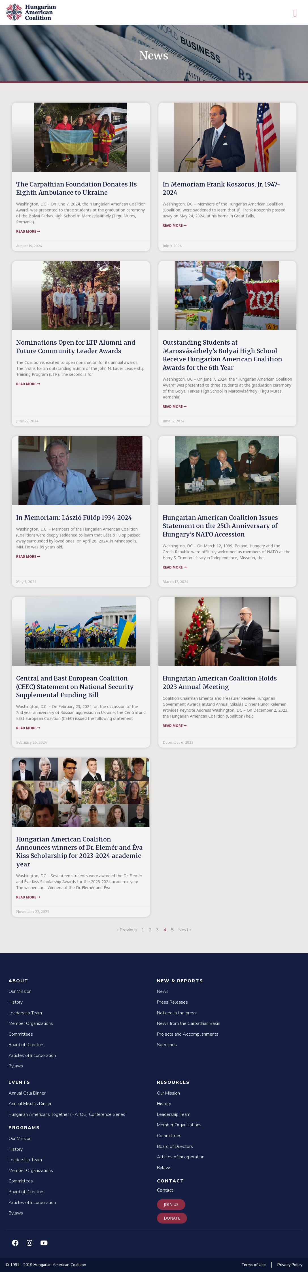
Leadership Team (25, 1013)
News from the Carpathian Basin (188, 1023)
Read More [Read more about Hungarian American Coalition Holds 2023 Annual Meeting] (175, 725)
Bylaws (16, 1066)
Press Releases (172, 1002)
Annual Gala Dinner (27, 1093)
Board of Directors (26, 1045)
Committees (21, 1034)
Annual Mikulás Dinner (30, 1104)
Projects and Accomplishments (187, 1034)
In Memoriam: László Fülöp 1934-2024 (74, 517)
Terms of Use (253, 1264)
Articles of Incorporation (32, 1055)
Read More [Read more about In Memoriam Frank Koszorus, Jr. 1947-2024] (175, 225)
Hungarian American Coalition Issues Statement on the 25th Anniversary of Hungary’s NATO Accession (220, 526)
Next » (185, 930)
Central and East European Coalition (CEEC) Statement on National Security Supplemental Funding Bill (75, 687)
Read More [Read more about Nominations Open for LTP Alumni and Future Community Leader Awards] (28, 383)
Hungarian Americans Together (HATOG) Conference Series (67, 1114)
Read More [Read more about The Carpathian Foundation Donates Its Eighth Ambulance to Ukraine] (28, 231)
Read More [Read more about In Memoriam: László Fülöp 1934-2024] (28, 556)
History (16, 1002)
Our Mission (20, 991)
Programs (24, 1128)
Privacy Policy (289, 1264)
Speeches (167, 1045)
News (163, 991)
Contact (170, 1181)
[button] (295, 13)
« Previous (126, 930)
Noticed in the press (177, 1013)
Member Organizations (31, 1023)
